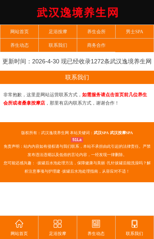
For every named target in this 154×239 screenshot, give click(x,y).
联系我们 (58, 45)
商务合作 (96, 45)
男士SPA (134, 31)
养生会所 (96, 31)
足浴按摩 (58, 31)
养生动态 (19, 45)
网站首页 (19, 31)
